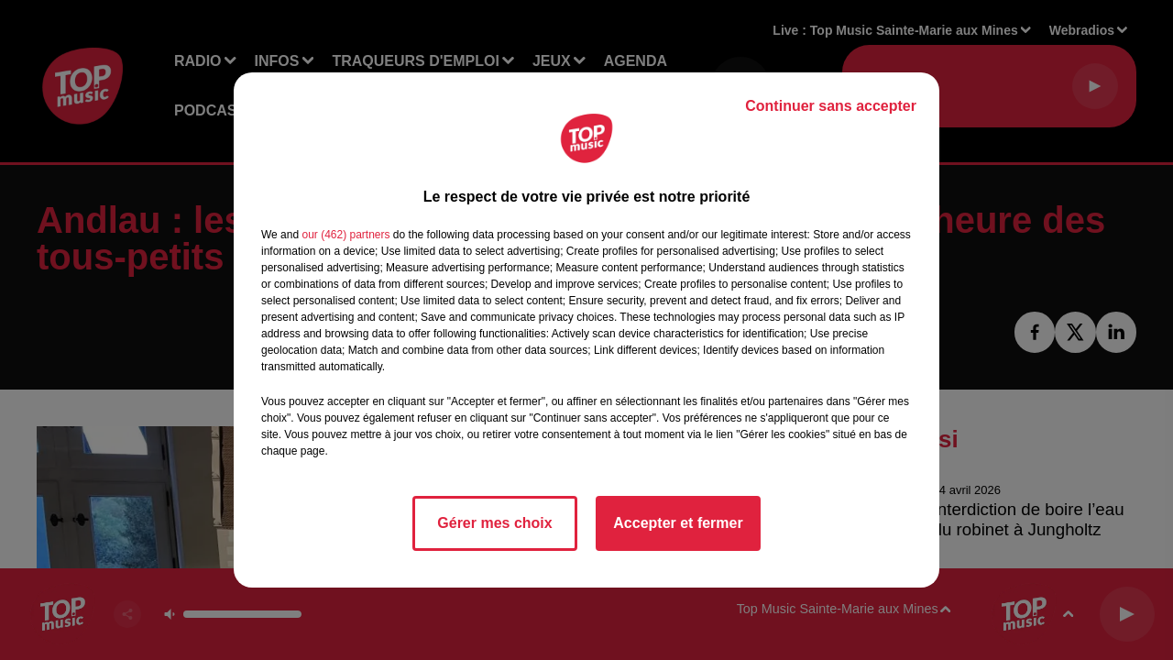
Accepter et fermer (677, 523)
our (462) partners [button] (345, 234)
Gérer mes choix (494, 523)
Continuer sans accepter (830, 106)
